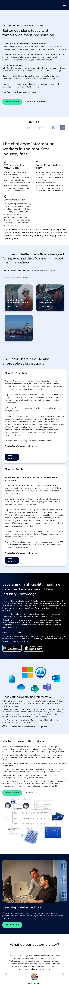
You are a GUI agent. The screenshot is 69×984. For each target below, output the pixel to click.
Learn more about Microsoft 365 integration (26, 727)
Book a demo (12, 102)
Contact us (31, 792)
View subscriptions (35, 102)
